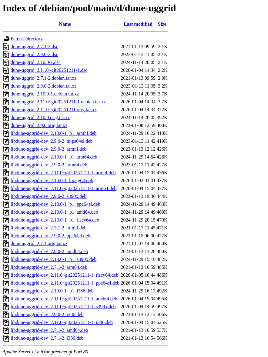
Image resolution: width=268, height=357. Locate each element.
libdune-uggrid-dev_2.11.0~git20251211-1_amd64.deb (64, 298)
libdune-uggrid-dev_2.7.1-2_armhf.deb (48, 227)
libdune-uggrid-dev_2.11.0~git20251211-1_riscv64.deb (64, 275)
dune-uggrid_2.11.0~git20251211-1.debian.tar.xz (58, 101)
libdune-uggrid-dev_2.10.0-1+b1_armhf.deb (53, 133)
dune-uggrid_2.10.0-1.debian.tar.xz (45, 93)
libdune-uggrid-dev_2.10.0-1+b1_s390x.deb (53, 259)
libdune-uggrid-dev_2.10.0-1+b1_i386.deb (52, 290)
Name (65, 24)
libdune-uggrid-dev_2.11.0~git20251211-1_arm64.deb (63, 188)
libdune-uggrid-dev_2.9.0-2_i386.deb (47, 314)
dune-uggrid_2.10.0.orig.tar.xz (40, 117)
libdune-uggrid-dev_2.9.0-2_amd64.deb (49, 251)
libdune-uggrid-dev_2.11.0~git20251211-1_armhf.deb (63, 172)
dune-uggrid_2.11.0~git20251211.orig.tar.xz (53, 109)
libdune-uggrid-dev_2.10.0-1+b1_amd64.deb (54, 212)
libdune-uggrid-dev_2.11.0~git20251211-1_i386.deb (62, 322)
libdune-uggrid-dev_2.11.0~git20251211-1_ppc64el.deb (65, 282)
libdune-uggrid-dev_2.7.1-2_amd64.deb (49, 330)
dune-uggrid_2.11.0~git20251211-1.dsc (49, 70)
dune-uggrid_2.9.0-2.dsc (34, 54)
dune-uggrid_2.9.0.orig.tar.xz (39, 125)
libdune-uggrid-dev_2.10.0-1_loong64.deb (52, 180)
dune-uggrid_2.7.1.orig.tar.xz (39, 243)
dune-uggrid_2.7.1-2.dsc (34, 46)
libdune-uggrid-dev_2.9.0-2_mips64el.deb (52, 141)
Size (162, 24)
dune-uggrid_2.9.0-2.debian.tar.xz (43, 85)
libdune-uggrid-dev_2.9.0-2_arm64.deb (49, 164)
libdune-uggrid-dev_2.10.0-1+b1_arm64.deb (54, 156)
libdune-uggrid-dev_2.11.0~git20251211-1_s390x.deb (63, 306)
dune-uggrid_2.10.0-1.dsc (36, 62)
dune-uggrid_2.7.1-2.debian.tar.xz (43, 78)
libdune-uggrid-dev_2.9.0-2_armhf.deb (48, 149)
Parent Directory (27, 38)
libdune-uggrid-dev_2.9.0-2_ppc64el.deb (50, 235)
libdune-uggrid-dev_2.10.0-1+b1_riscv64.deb (55, 219)
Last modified (138, 24)
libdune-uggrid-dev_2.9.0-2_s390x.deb (48, 196)
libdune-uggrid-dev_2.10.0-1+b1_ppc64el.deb (55, 204)
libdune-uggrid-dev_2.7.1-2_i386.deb (47, 338)
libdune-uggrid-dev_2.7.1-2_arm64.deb (49, 267)
